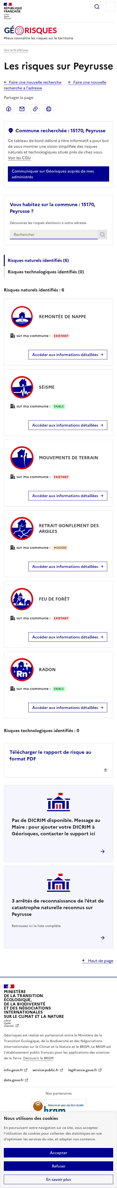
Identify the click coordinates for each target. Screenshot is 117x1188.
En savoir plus (58, 1179)
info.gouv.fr (13, 1070)
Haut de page (100, 961)
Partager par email (22, 109)
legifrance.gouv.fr (82, 1070)
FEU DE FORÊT (54, 599)
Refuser (58, 1166)
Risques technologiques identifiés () (46, 272)
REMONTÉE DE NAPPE (62, 316)
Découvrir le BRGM (38, 1058)
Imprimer (48, 109)
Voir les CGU (19, 158)
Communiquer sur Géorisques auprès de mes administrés (53, 174)
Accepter (58, 1153)
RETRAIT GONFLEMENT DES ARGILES (69, 528)
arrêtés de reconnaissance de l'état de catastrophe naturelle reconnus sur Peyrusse (58, 907)
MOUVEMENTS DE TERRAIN (68, 457)
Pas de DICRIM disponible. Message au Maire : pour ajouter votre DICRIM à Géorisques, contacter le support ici (56, 827)
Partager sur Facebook (8, 109)
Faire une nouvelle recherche (35, 82)
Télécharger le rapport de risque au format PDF (50, 755)
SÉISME (47, 387)
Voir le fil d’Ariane (16, 50)
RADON (47, 669)
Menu (110, 6)
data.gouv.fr (14, 1080)
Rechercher (97, 6)
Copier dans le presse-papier (35, 109)
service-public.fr (45, 1070)
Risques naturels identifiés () (38, 260)
